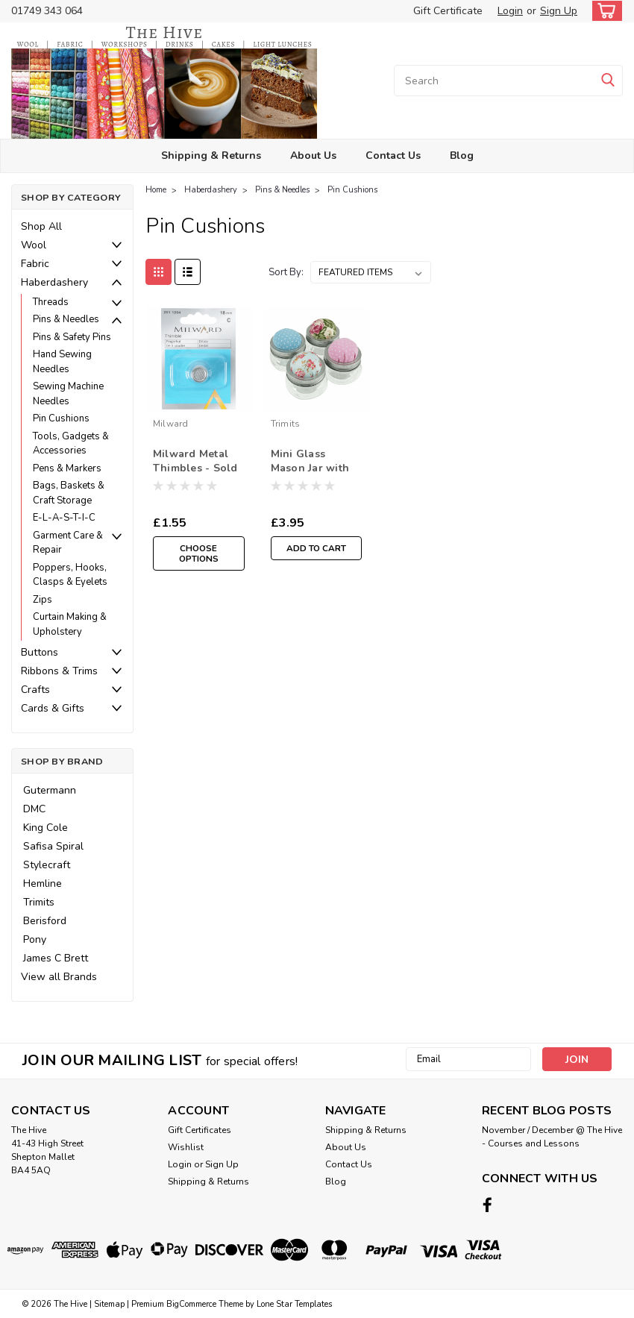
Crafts (35, 689)
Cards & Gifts (52, 708)
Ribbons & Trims (59, 671)
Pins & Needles (66, 319)
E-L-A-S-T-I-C (64, 517)
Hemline (42, 883)
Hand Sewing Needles (62, 362)
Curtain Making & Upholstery (70, 624)
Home (155, 189)
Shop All (41, 226)
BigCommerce (191, 1303)
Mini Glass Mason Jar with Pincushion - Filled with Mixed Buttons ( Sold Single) (312, 462)
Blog (462, 155)
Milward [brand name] (171, 424)
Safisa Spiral (53, 846)
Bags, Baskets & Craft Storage (68, 493)
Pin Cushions (61, 418)
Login (510, 11)
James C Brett (55, 958)
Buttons (39, 652)
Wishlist (186, 1147)
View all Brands (59, 977)
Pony (34, 939)
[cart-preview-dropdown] (604, 11)
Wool (33, 245)
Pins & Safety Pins (72, 337)
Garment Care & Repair (68, 543)
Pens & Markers (67, 468)
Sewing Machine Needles (68, 394)
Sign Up (558, 11)
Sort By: (286, 272)
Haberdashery (54, 282)
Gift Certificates (199, 1130)
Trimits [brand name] (286, 424)
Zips (42, 599)
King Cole (45, 827)
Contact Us (393, 155)
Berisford (44, 921)
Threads (51, 302)
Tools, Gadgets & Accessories (71, 444)
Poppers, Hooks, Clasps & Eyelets (70, 575)
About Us (313, 155)
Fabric (35, 264)
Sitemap (109, 1303)
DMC (34, 809)
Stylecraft (46, 865)
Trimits (38, 902)
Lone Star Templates (294, 1303)
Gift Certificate (448, 11)
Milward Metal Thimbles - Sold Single (195, 462)
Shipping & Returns (211, 155)
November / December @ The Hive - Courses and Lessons (552, 1136)
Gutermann (49, 790)
